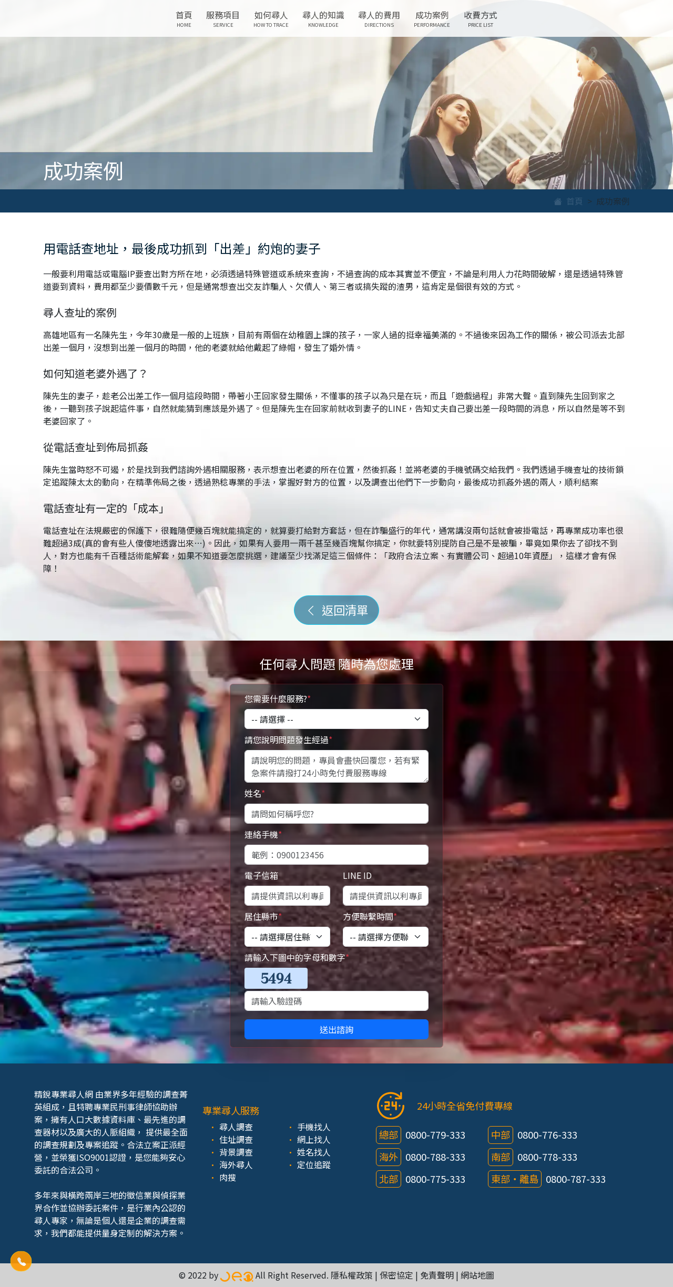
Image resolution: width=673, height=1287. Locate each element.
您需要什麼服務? (277, 698)
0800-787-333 (576, 1178)
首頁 (184, 18)
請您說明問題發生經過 (288, 739)
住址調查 (236, 1139)
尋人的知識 (323, 18)
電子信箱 (261, 875)
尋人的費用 (379, 18)
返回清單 (336, 609)
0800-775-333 (435, 1178)
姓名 (254, 793)
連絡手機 (263, 834)
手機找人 (314, 1126)
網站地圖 (477, 1275)
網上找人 (314, 1139)
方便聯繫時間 (370, 916)
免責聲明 (437, 1275)
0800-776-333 (547, 1134)
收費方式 (480, 18)
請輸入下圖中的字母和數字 (296, 957)
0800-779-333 (435, 1134)
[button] (21, 1261)
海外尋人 (236, 1164)
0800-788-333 (435, 1156)
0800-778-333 (547, 1156)
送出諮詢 (336, 1029)
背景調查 (236, 1152)
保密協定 (396, 1275)
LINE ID (357, 875)
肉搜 (227, 1177)
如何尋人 (271, 18)
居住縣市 (263, 916)
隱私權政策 (352, 1275)
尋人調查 (236, 1126)
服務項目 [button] (223, 18)
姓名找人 (314, 1152)
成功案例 (432, 18)
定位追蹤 (314, 1164)
